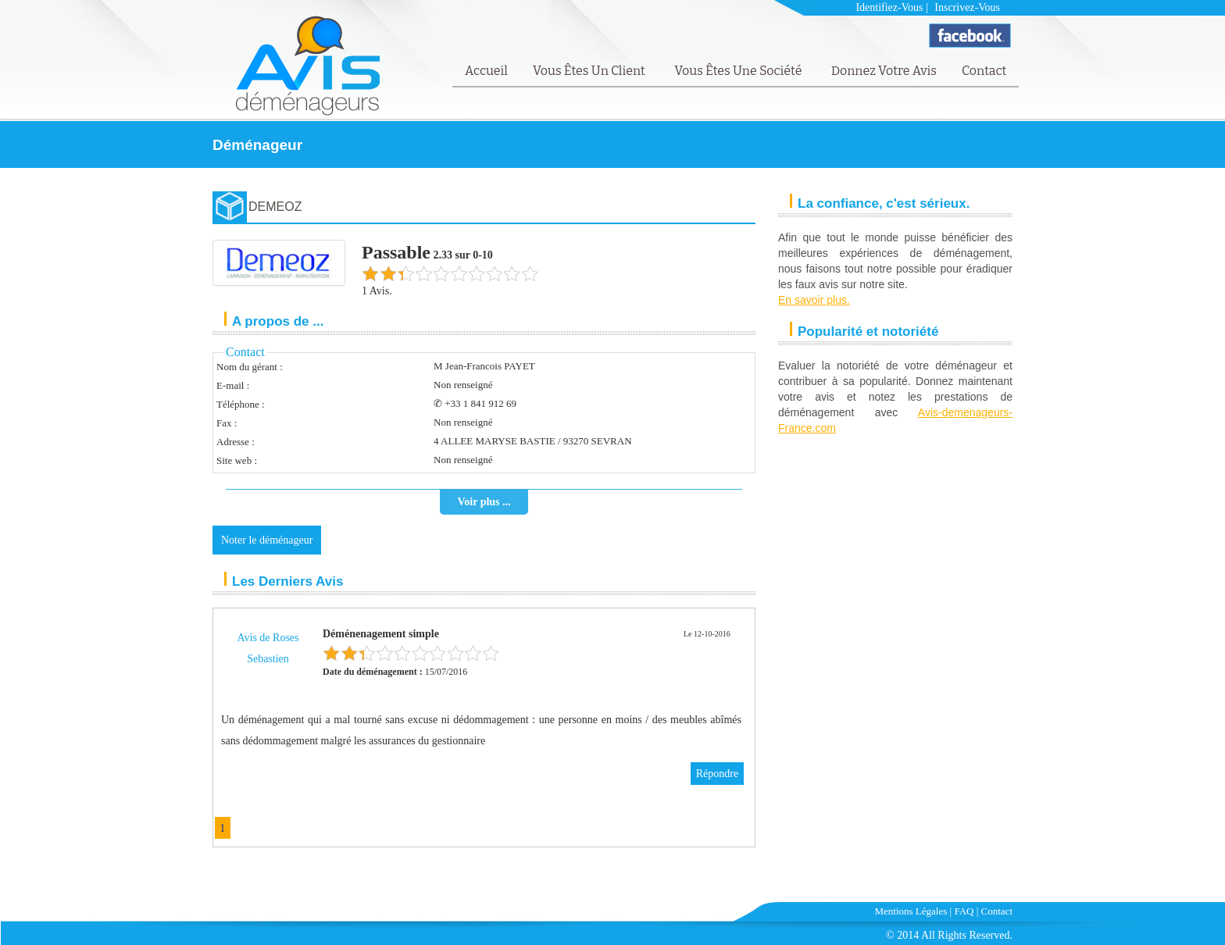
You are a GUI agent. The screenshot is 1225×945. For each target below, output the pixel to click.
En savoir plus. (814, 300)
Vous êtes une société (739, 70)
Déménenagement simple (381, 634)
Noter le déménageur (266, 540)
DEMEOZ (275, 206)
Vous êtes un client (590, 70)
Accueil (486, 70)
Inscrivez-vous (967, 7)
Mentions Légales (911, 911)
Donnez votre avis (884, 70)
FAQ (963, 911)
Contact (984, 70)
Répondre (717, 773)
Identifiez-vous (889, 7)
